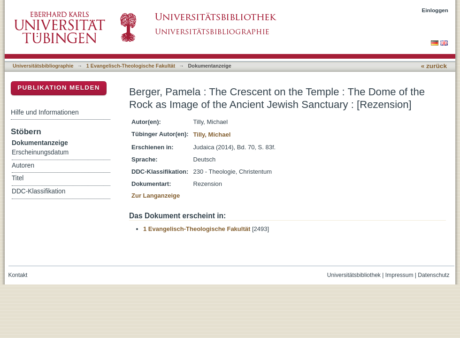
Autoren (23, 165)
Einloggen (435, 10)
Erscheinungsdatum (40, 152)
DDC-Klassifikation (38, 191)
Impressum (399, 275)
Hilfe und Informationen (45, 112)
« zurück (434, 65)
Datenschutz (433, 275)
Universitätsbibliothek (354, 275)
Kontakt (18, 275)
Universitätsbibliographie (43, 66)
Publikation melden (58, 87)
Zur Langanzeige (155, 195)
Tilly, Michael (212, 134)
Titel (17, 178)
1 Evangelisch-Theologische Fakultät (130, 66)
